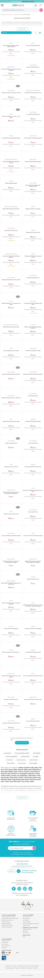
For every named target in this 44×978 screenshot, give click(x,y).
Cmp (31, 771)
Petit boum (25, 779)
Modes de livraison (6, 921)
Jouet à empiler (33, 760)
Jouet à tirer (10, 760)
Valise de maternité (6, 945)
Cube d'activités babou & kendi (33, 421)
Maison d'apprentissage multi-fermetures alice (33, 186)
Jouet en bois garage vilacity (33, 45)
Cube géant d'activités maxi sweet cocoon (32, 256)
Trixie (7, 781)
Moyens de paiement (6, 923)
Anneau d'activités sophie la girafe (11, 421)
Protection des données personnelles (10, 918)
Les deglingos (22, 775)
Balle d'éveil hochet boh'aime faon (11, 208)
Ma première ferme (33, 395)
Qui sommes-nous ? (27, 916)
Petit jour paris (35, 779)
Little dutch (13, 777)
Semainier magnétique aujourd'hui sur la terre (33, 491)
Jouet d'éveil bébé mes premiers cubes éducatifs (11, 69)
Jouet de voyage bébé (11, 756)
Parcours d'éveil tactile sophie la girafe (33, 535)
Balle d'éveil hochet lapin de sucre (33, 92)
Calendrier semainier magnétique (33, 628)
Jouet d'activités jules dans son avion (11, 374)
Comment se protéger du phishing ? (31, 923)
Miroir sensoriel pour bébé (33, 721)
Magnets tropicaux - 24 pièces (33, 208)
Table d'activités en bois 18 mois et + (11, 652)
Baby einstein (18, 769)
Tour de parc (29, 968)
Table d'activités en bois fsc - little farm (11, 397)
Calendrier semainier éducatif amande (11, 92)
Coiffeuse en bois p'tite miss (33, 232)
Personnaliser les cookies (7, 920)
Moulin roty (37, 777)
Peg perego (16, 779)
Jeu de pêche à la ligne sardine (33, 652)
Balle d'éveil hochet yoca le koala (11, 327)
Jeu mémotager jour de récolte (11, 350)
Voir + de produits (22, 742)
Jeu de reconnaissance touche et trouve (33, 675)
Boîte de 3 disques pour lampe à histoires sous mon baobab (33, 562)
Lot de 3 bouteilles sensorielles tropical (11, 535)
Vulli (6, 769)
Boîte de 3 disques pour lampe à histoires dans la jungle (11, 562)
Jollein (3, 775)
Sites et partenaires (27, 929)
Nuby (9, 779)
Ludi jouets (28, 777)
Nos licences (25, 932)
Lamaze (14, 775)
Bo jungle (4, 771)
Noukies (4, 779)
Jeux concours (5, 944)
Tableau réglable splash (11, 183)
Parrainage (4, 947)
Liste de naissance (6, 940)
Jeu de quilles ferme (33, 512)
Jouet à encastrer (21, 760)
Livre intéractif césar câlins (33, 114)
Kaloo (8, 775)
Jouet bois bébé (25, 756)
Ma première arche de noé (11, 230)
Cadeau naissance (10, 968)
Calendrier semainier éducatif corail (11, 723)
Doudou (14, 966)
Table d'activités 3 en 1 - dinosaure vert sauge (11, 304)
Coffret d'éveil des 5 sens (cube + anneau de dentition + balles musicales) (33, 605)
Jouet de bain (7, 753)
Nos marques (26, 920)
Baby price (28, 769)
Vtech (32, 781)
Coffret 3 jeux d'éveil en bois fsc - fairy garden (11, 676)
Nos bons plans (26, 918)
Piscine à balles (33, 763)
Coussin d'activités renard (33, 67)
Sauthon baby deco (31, 767)
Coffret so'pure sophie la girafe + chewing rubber (11, 46)
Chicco (20, 771)
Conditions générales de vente (8, 916)
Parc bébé (35, 968)
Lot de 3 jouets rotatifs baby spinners (33, 138)
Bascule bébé (36, 753)
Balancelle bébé (34, 966)
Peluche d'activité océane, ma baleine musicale (11, 603)
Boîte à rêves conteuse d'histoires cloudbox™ (33, 327)
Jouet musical (22, 763)
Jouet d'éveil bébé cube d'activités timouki (11, 162)
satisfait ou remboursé (11, 830)
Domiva (37, 771)
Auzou (10, 769)
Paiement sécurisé (6, 950)
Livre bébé (35, 756)
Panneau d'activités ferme (33, 277)
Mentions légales (26, 921)
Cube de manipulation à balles (33, 350)
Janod (37, 773)
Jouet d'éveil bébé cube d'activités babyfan (11, 256)
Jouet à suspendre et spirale (22, 753)
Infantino (31, 773)
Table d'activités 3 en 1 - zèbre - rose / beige (11, 117)
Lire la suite (22, 29)
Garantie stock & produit (7, 925)
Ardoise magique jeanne (11, 443)
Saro (2, 781)
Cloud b (26, 771)
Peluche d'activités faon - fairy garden (11, 279)
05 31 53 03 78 (33, 836)
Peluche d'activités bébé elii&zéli (33, 161)
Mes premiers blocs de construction (33, 699)
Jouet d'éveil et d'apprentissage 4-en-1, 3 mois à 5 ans (11, 583)
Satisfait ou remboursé (7, 927)
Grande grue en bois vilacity (11, 466)
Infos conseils (5, 942)
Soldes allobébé (26, 925)
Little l (20, 777)
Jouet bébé (22, 968)
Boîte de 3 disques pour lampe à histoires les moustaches (11, 493)
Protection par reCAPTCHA (27, 975)
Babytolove (37, 769)
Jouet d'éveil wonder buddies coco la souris (33, 304)
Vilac (27, 781)
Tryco (23, 781)
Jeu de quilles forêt (33, 443)
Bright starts (13, 771)
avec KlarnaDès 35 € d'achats (33, 815)
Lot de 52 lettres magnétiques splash (11, 138)
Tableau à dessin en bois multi (11, 514)
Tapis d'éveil (27, 966)
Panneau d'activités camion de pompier (33, 374)
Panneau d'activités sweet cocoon (33, 466)
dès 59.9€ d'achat (11, 815)
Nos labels (25, 931)
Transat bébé (20, 966)
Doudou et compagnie (19, 773)
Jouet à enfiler (10, 763)
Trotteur (17, 968)
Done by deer (6, 773)
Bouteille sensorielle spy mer (11, 699)
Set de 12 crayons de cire (33, 579)
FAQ (24, 936)
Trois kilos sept (14, 781)
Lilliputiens (32, 775)
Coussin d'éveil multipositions (11, 628)
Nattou (21, 767)
